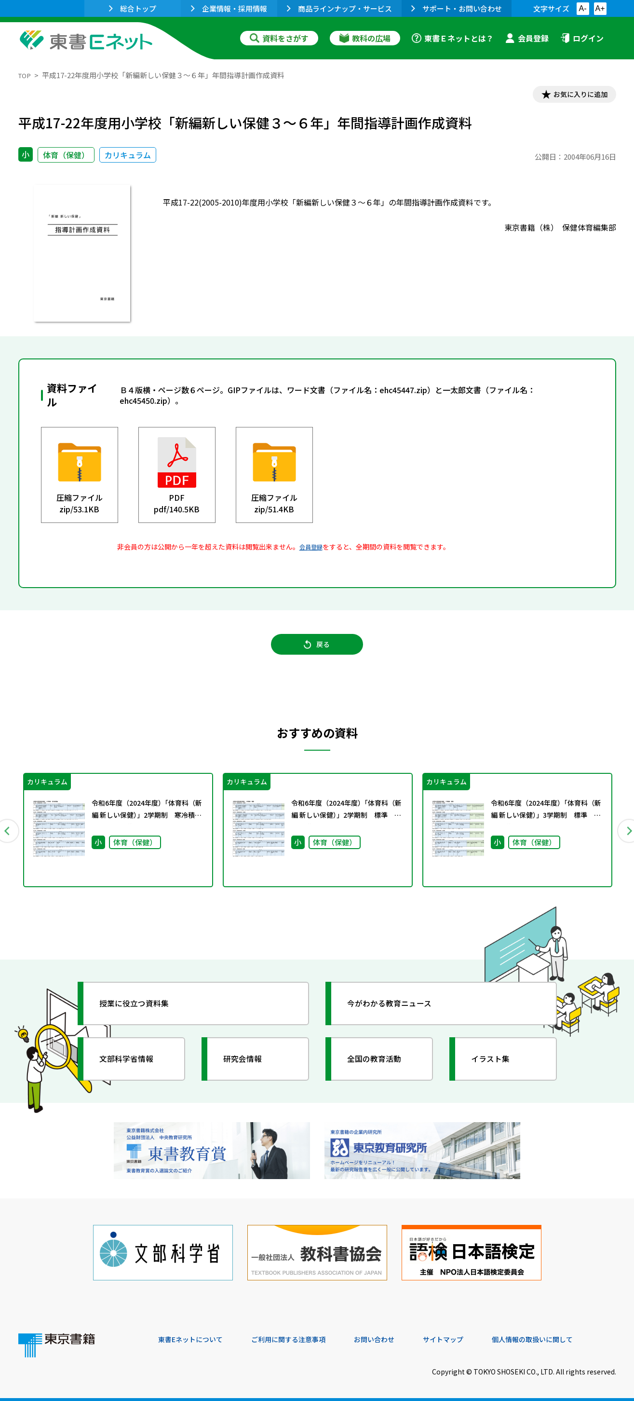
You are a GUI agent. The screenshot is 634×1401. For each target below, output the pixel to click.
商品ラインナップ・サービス (339, 8)
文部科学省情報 (133, 1067)
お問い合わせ (397, 1335)
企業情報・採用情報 (229, 8)
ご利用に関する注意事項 (303, 1335)
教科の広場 (365, 38)
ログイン (582, 38)
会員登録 (527, 38)
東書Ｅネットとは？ (453, 38)
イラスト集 (496, 1067)
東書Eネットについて (195, 1335)
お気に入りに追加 (574, 95)
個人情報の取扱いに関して (570, 1335)
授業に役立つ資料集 (142, 1012)
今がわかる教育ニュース (398, 1012)
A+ (600, 8)
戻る (317, 652)
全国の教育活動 (381, 1067)
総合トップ (132, 8)
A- (583, 8)
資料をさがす (279, 38)
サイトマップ (472, 1335)
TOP (25, 75)
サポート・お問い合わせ (456, 8)
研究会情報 (248, 1067)
